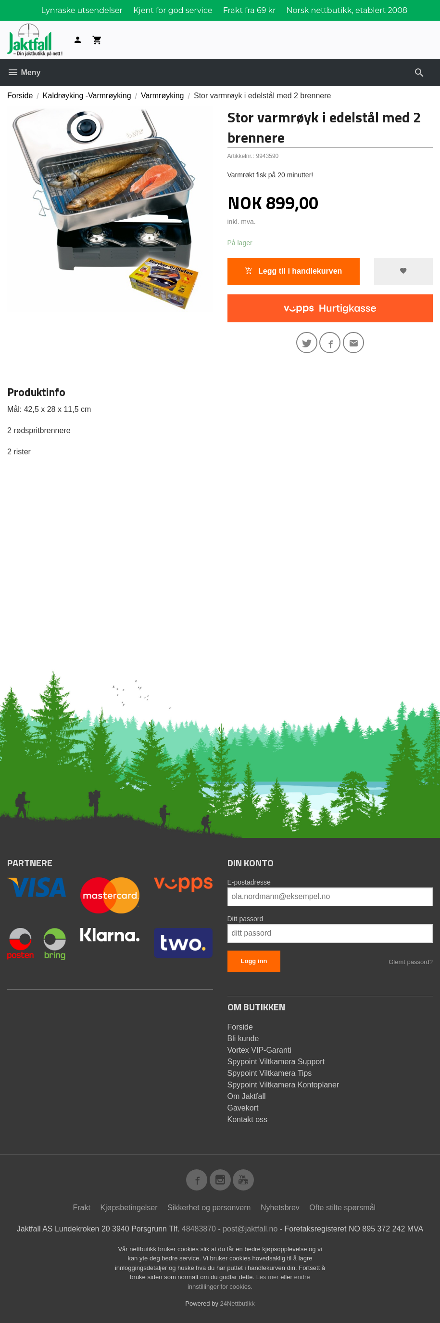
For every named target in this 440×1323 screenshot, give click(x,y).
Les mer (268, 1277)
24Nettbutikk (237, 1303)
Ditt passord (245, 919)
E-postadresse (249, 882)
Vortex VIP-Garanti (259, 1050)
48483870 (199, 1229)
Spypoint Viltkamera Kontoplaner (283, 1085)
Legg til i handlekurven (293, 271)
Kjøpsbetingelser (128, 1208)
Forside (20, 96)
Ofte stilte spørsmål (342, 1208)
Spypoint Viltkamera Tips (269, 1073)
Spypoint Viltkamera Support (276, 1062)
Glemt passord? (411, 962)
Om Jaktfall (246, 1096)
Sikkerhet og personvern (209, 1208)
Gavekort (243, 1108)
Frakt (81, 1208)
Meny (23, 72)
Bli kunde (243, 1038)
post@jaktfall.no (250, 1229)
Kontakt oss (247, 1119)
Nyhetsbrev (280, 1208)
